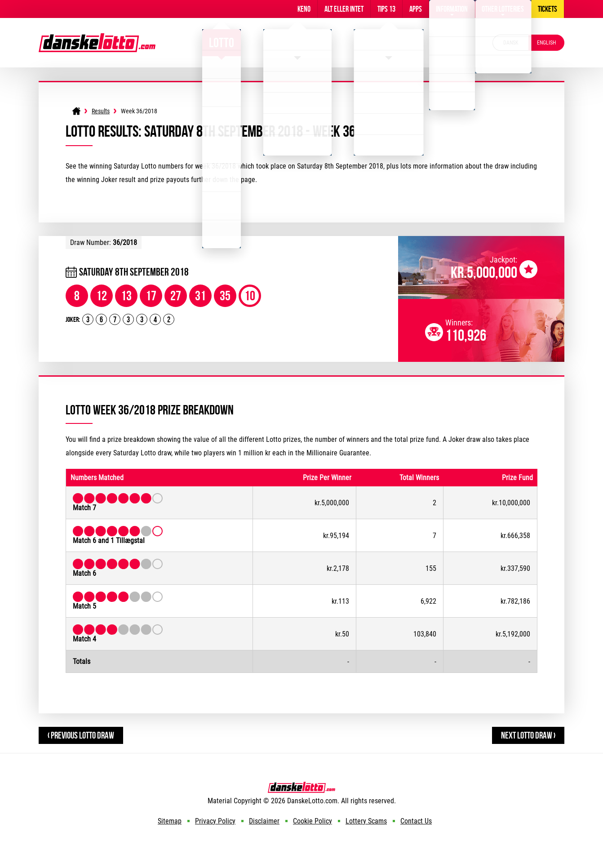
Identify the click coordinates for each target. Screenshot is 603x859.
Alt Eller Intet (344, 8)
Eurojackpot (389, 42)
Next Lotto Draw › (528, 735)
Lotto (221, 42)
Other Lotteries (503, 8)
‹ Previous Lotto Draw (81, 735)
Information (452, 8)
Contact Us (416, 821)
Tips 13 (386, 8)
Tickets (547, 8)
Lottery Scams (366, 821)
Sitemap (170, 821)
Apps (415, 8)
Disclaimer (264, 821)
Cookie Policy (312, 821)
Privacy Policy (215, 821)
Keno (303, 8)
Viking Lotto (297, 42)
